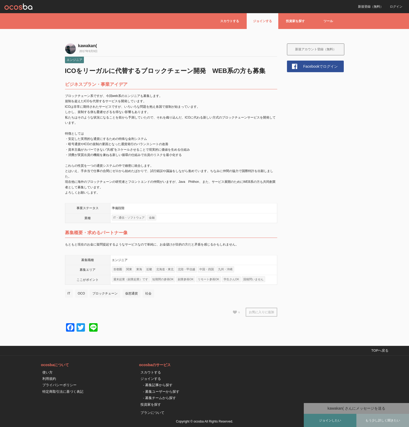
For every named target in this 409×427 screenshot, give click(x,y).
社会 (148, 293)
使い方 (47, 372)
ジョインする (262, 21)
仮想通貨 (131, 293)
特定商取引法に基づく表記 (62, 392)
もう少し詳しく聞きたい (382, 420)
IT (69, 293)
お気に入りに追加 (261, 312)
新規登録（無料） (370, 6)
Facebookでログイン (320, 66)
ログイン (396, 6)
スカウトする (229, 21)
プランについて (152, 413)
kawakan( (87, 45)
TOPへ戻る (379, 350)
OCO (81, 293)
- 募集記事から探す (158, 385)
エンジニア (74, 60)
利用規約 (49, 379)
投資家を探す (295, 21)
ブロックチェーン (105, 293)
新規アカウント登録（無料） (315, 49)
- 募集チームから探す (159, 398)
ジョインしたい (330, 420)
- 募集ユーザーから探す (161, 392)
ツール (328, 21)
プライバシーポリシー (59, 385)
